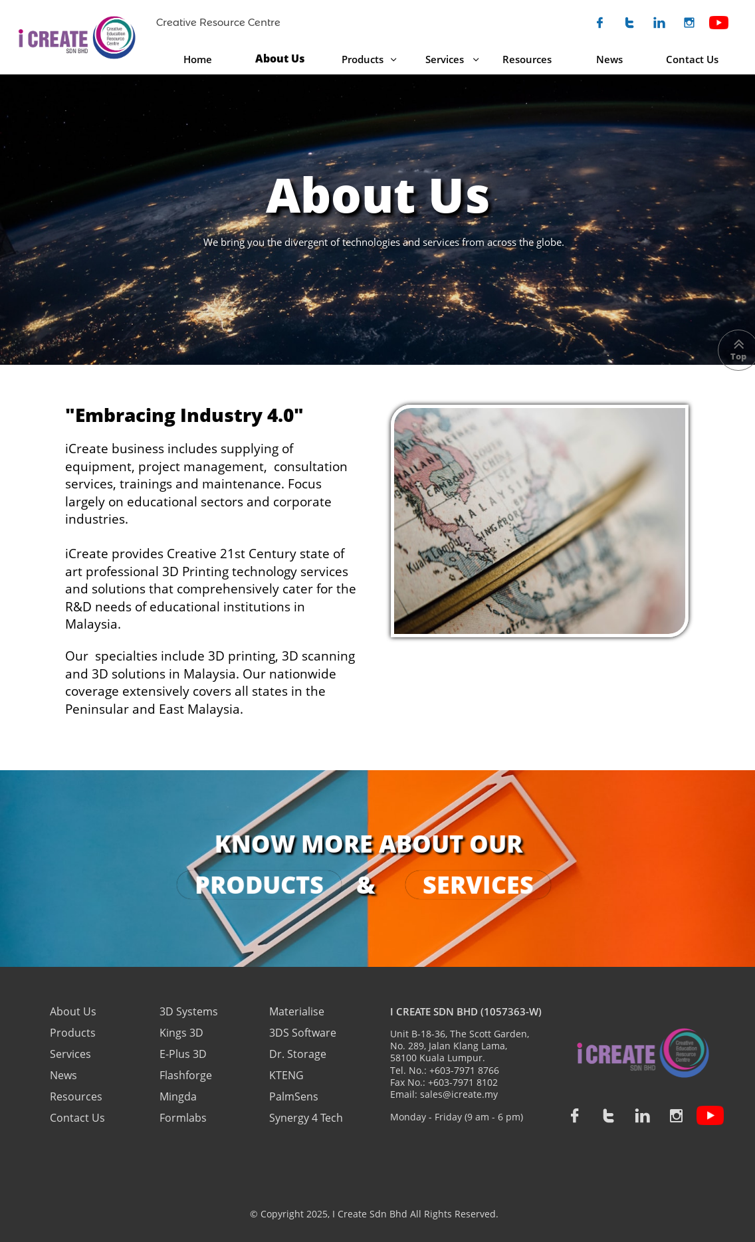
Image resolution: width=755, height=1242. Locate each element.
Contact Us (77, 1117)
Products (73, 1032)
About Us (74, 1011)
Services (70, 1054)
